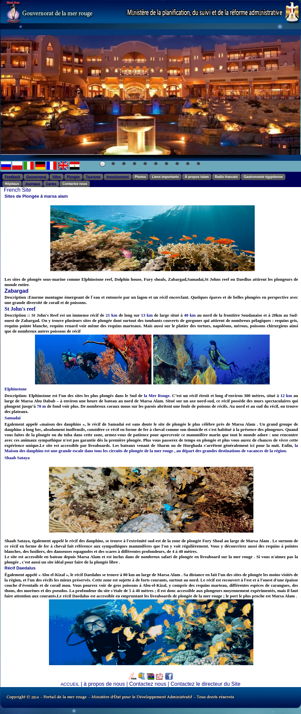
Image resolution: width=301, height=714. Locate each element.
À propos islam (197, 177)
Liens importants (165, 177)
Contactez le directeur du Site (205, 684)
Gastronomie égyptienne (263, 177)
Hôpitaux (12, 184)
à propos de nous (104, 684)
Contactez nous (74, 184)
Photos (140, 177)
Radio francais (226, 177)
